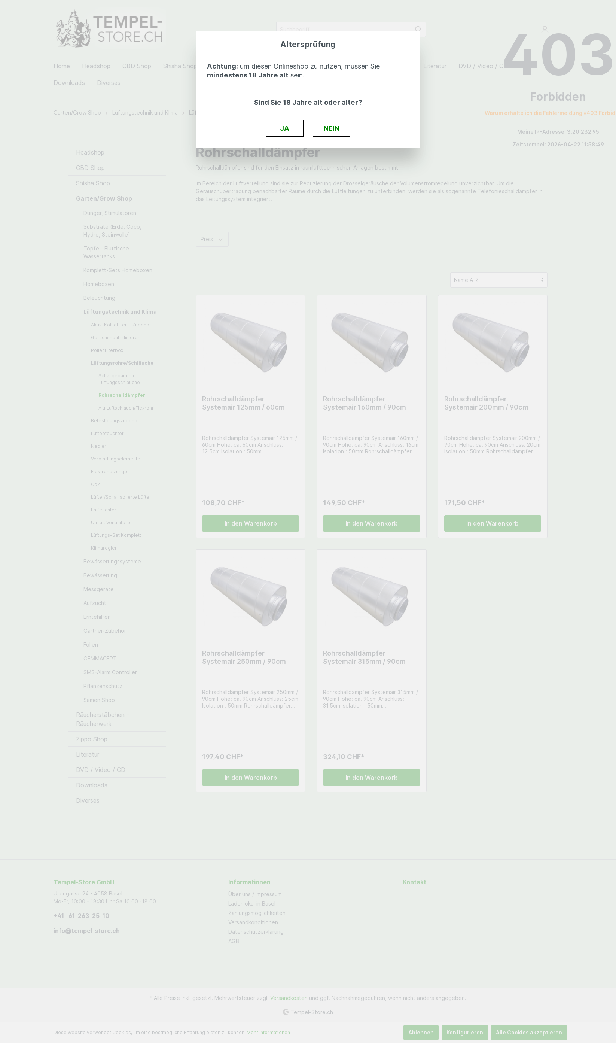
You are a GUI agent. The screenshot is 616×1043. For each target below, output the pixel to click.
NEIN (331, 128)
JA (284, 128)
